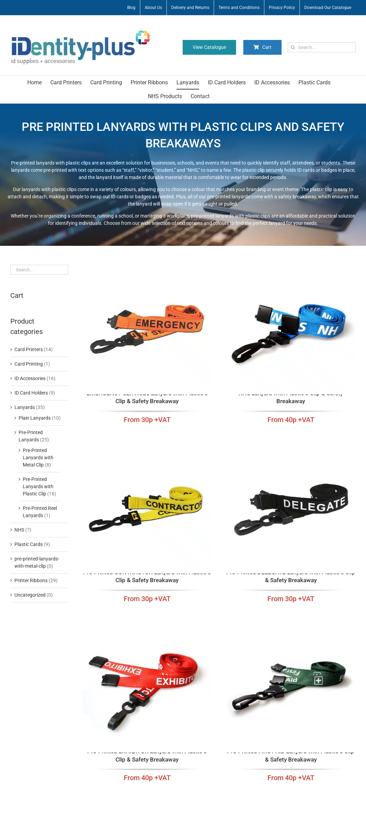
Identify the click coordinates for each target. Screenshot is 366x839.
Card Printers (28, 349)
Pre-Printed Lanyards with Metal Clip (38, 458)
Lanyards (24, 407)
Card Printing (28, 364)
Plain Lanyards (35, 418)
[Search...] (322, 47)
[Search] (293, 47)
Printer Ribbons (31, 580)
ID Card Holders (31, 393)
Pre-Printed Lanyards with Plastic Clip (38, 486)
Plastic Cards (28, 544)
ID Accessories (29, 378)
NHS (19, 530)
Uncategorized (29, 595)
